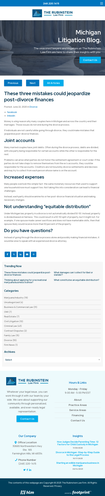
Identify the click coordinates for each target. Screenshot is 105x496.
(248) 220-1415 (27, 463)
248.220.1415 (51, 3)
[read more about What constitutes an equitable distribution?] (77, 280)
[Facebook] (27, 470)
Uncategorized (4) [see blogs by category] (13, 302)
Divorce (33, 106)
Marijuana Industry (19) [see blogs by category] (16, 297)
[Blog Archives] (52, 359)
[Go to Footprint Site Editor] (78, 493)
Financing (78, 415)
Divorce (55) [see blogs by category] (10, 340)
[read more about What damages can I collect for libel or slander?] (77, 273)
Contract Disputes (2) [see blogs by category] (15, 330)
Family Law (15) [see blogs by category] (11, 335)
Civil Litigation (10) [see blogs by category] (13, 321)
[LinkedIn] (30, 470)
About (78, 399)
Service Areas (77, 410)
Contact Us (90, 60)
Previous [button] (13, 83)
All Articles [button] (53, 83)
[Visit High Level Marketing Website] (27, 492)
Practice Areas (78, 405)
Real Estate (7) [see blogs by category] (12, 316)
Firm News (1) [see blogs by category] (11, 344)
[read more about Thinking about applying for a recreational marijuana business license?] (27, 281)
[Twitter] (24, 470)
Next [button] (33, 83)
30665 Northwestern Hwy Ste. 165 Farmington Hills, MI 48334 (27, 449)
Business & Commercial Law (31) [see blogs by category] (20, 307)
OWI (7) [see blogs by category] (8, 311)
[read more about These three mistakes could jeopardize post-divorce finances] (27, 273)
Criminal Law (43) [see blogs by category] (13, 325)
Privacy (58, 486)
